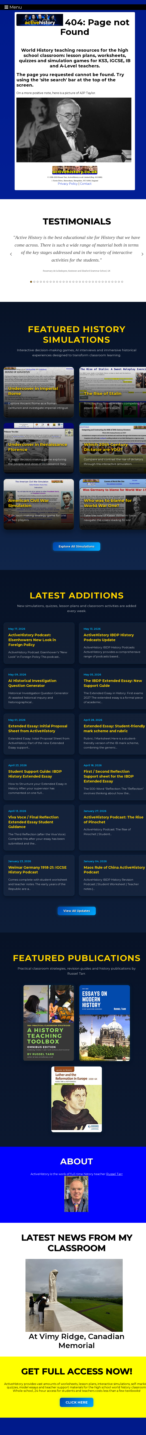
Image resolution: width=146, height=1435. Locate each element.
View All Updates (76, 911)
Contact (86, 183)
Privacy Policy (68, 183)
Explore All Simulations (77, 546)
